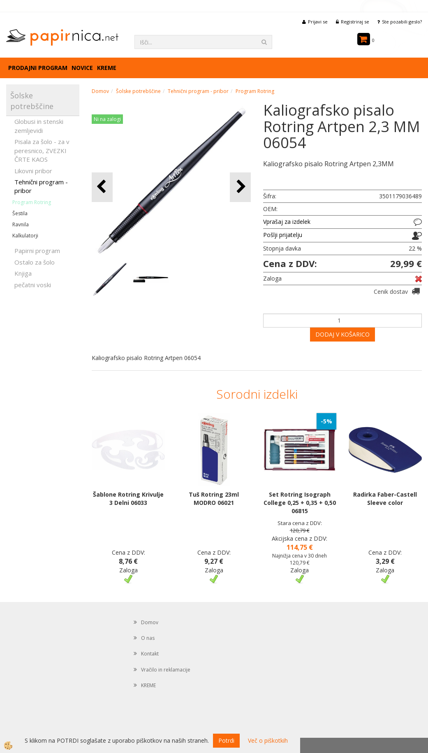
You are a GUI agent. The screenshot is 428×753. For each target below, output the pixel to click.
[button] (240, 187)
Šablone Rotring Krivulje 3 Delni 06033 (128, 498)
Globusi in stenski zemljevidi (38, 125)
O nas (148, 637)
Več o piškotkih (268, 740)
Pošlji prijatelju (282, 235)
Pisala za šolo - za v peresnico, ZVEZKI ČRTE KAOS (41, 150)
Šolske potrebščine (138, 91)
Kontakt (150, 653)
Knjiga (23, 273)
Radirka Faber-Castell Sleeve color (385, 498)
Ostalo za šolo (34, 262)
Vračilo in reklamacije (165, 669)
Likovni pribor (33, 171)
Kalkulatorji (25, 235)
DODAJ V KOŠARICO (342, 334)
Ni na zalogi (107, 119)
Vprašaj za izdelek (286, 221)
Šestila (20, 213)
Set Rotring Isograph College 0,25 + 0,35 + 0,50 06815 (300, 502)
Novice (82, 68)
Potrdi (226, 740)
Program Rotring (31, 202)
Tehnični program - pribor (41, 186)
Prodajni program (37, 68)
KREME (106, 68)
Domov (100, 91)
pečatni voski (32, 285)
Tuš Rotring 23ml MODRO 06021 (214, 498)
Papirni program (37, 250)
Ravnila (20, 224)
